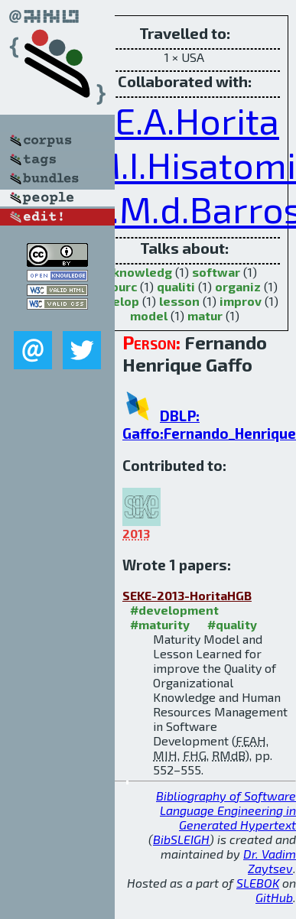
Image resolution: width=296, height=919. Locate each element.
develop (114, 301)
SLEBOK (257, 882)
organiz (238, 286)
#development (174, 609)
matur (205, 315)
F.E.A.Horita (184, 120)
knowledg (142, 272)
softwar (216, 272)
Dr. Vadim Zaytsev (269, 860)
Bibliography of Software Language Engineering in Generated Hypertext (226, 810)
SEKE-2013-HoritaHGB (187, 595)
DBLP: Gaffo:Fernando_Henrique (209, 424)
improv (241, 301)
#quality (232, 624)
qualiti (176, 286)
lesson (179, 301)
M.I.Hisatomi (192, 164)
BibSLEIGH (181, 839)
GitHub (274, 897)
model (149, 315)
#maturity (160, 624)
